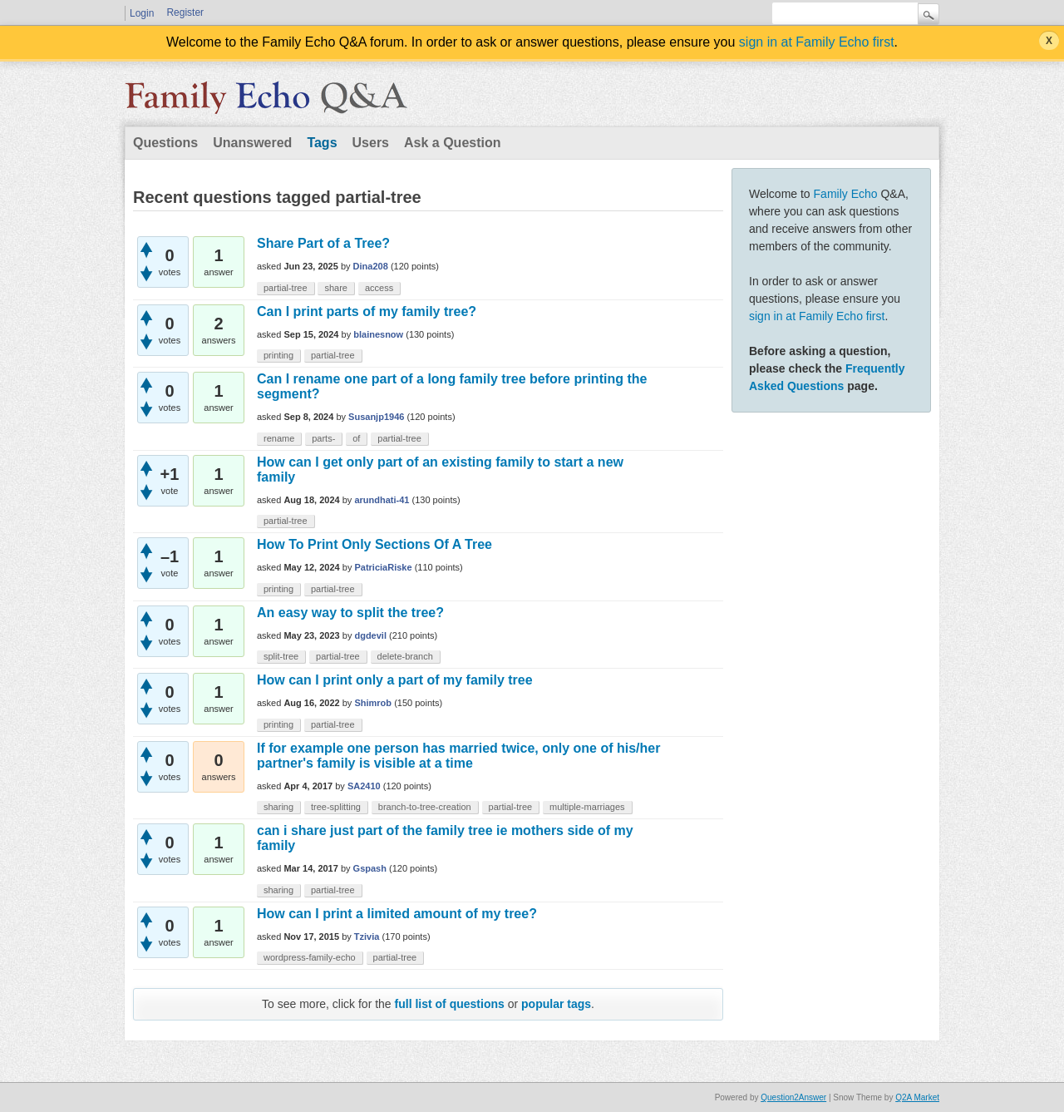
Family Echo (846, 193)
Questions (165, 143)
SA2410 (364, 786)
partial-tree (286, 288)
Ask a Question (452, 143)
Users (370, 143)
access (379, 288)
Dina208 (370, 266)
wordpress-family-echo (310, 957)
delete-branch (405, 656)
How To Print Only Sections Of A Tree (374, 544)
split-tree (281, 656)
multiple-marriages (586, 807)
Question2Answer (793, 1097)
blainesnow (378, 334)
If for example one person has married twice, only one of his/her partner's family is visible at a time (458, 755)
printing (278, 355)
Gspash (370, 868)
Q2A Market (917, 1097)
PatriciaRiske (382, 567)
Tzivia (367, 936)
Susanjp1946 (376, 417)
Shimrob (373, 703)
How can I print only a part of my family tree (395, 680)
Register (185, 12)
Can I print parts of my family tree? (366, 311)
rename (279, 438)
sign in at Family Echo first (816, 42)
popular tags (556, 1004)
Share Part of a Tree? (323, 243)
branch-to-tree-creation (424, 807)
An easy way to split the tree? (350, 612)
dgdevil (370, 635)
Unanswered (252, 143)
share (335, 288)
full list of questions (450, 1004)
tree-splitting (336, 807)
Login (142, 13)
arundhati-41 (381, 500)
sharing (278, 807)
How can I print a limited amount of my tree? (397, 914)
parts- (323, 438)
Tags (322, 143)
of (356, 438)
